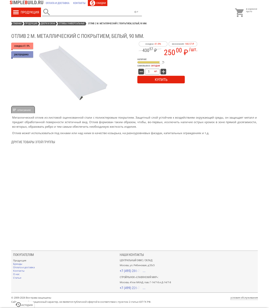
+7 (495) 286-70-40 (133, 271)
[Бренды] (17, 264)
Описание (24, 110)
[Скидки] (97, 3)
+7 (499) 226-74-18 (133, 288)
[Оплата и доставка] (57, 3)
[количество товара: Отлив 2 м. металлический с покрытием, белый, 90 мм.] (149, 71)
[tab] (23, 109)
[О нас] (16, 274)
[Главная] (27, 3)
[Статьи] (17, 277)
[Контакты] (79, 3)
